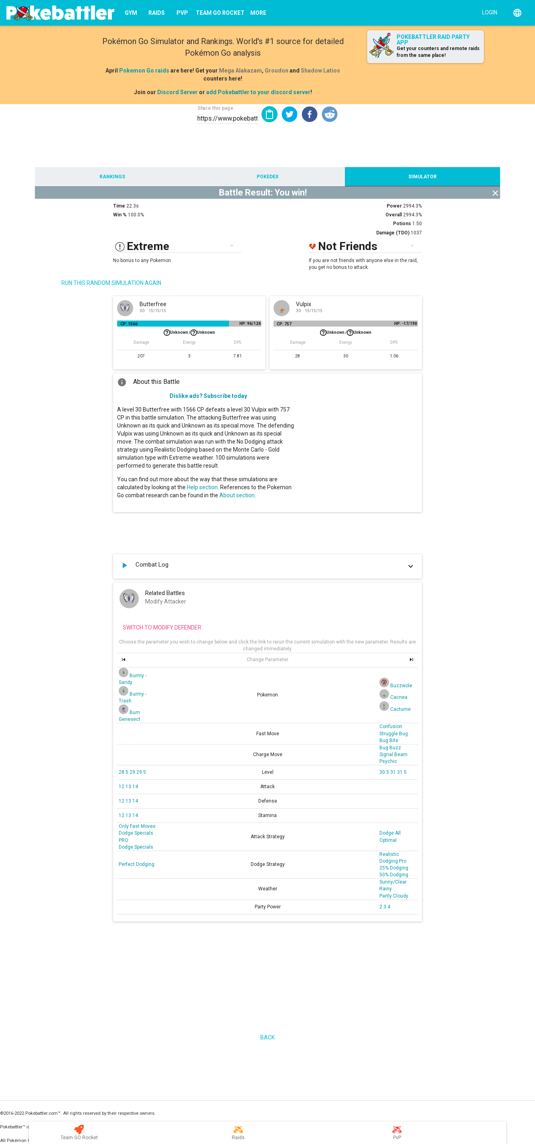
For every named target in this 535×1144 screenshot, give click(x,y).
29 (133, 772)
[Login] (488, 12)
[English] (517, 12)
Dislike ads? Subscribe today (208, 396)
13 (129, 786)
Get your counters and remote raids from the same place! (438, 52)
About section (237, 495)
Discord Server (177, 92)
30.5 (384, 772)
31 (393, 772)
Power (394, 206)
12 (122, 786)
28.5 (124, 772)
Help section (202, 487)
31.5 (402, 772)
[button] (290, 114)
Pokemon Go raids (144, 70)
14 (135, 786)
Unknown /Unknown (189, 332)
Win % (120, 215)
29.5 (141, 772)
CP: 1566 (129, 324)
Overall (393, 215)
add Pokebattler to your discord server (258, 92)
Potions (402, 223)
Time (119, 206)
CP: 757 (284, 324)
